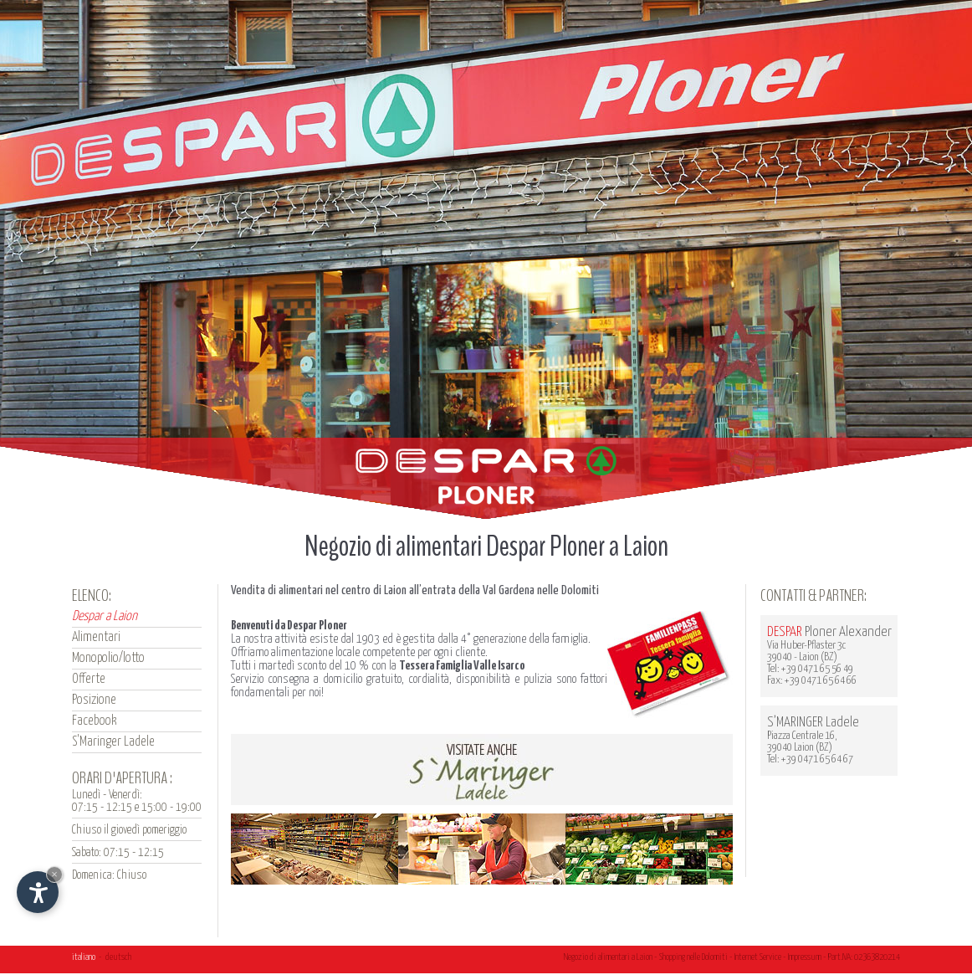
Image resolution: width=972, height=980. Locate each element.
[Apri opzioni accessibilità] (38, 892)
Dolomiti (715, 957)
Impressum (804, 957)
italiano (83, 957)
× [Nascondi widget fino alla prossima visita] (54, 874)
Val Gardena (509, 590)
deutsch (118, 957)
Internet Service (757, 957)
